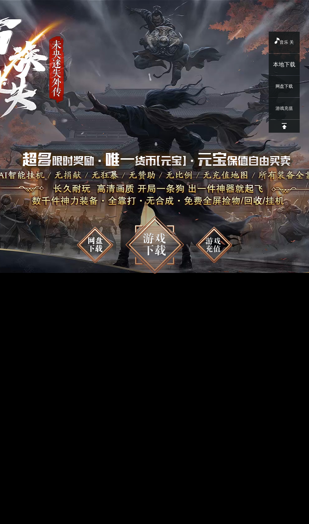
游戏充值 (284, 108)
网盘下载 (284, 86)
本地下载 (284, 64)
